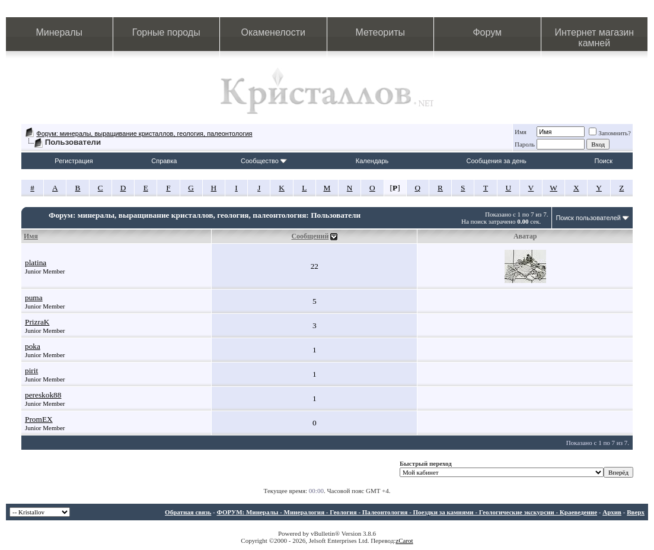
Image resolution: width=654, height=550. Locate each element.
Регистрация (73, 160)
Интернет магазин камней (594, 37)
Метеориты (380, 32)
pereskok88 (43, 394)
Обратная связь (188, 512)
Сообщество (264, 160)
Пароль (525, 144)
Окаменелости (273, 32)
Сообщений (309, 236)
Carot (405, 540)
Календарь (372, 160)
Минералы (59, 32)
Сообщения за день (496, 160)
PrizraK (37, 321)
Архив (611, 512)
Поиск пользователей (588, 217)
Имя (521, 131)
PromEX (39, 419)
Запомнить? (610, 132)
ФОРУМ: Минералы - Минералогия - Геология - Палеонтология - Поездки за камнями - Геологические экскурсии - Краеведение (406, 512)
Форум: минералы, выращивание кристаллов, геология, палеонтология (144, 133)
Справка (164, 160)
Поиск (603, 160)
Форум (487, 32)
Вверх (636, 512)
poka (32, 346)
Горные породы (166, 32)
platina (35, 262)
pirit (31, 370)
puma (34, 297)
